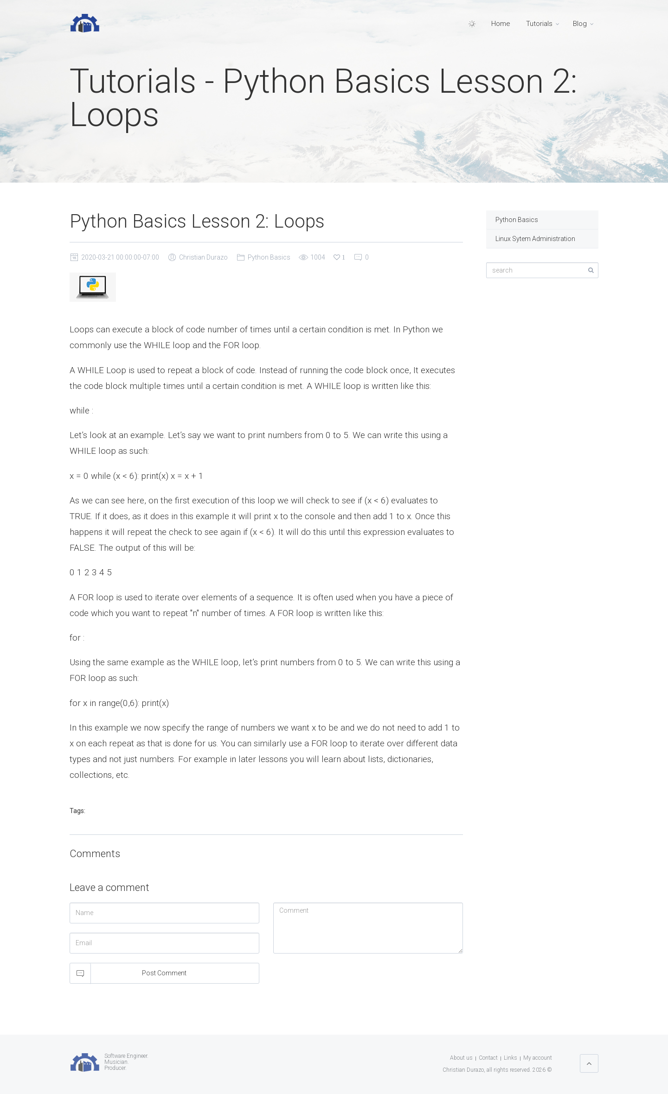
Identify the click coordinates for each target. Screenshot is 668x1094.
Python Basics (269, 257)
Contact (488, 1058)
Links (510, 1058)
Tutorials (539, 23)
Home (500, 23)
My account (537, 1058)
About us (461, 1058)
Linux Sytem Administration (535, 238)
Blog (580, 23)
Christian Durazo (203, 257)
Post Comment (164, 973)
